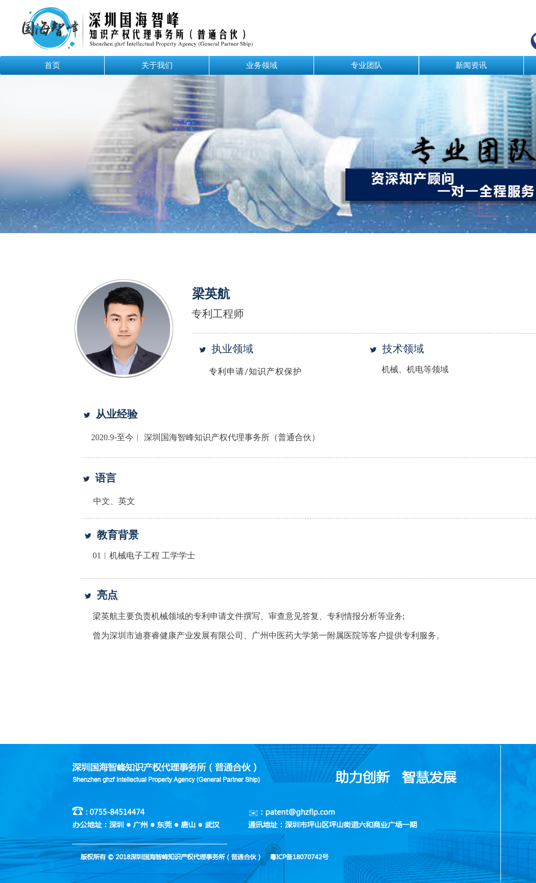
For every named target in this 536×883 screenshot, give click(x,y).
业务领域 (261, 65)
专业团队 (366, 65)
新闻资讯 (471, 65)
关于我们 (157, 65)
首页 (52, 65)
